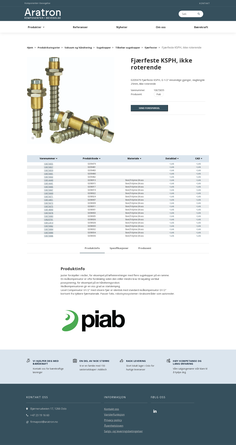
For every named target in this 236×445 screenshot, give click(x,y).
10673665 (48, 180)
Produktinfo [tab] (92, 241)
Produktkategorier (49, 41)
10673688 (48, 229)
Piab (158, 87)
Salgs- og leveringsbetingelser (123, 424)
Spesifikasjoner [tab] (119, 241)
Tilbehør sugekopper (127, 41)
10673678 (48, 206)
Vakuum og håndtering (78, 41)
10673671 (48, 190)
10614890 (48, 203)
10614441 (48, 177)
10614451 (48, 193)
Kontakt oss (111, 402)
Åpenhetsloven (113, 419)
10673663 (48, 170)
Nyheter (121, 27)
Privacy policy (113, 413)
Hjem (30, 41)
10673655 (48, 157)
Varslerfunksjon (114, 408)
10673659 (48, 163)
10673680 (48, 209)
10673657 (48, 160)
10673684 (48, 222)
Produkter (34, 27)
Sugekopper (104, 41)
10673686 (48, 226)
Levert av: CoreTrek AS (39, 441)
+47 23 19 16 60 (39, 408)
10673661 (48, 167)
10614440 (48, 173)
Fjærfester (151, 41)
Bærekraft (201, 27)
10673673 (48, 196)
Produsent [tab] (144, 241)
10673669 (48, 186)
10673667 (48, 183)
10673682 (48, 219)
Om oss (161, 27)
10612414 (48, 216)
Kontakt (204, 3)
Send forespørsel (149, 101)
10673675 (48, 199)
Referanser (80, 27)
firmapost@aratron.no (44, 415)
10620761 (48, 213)
